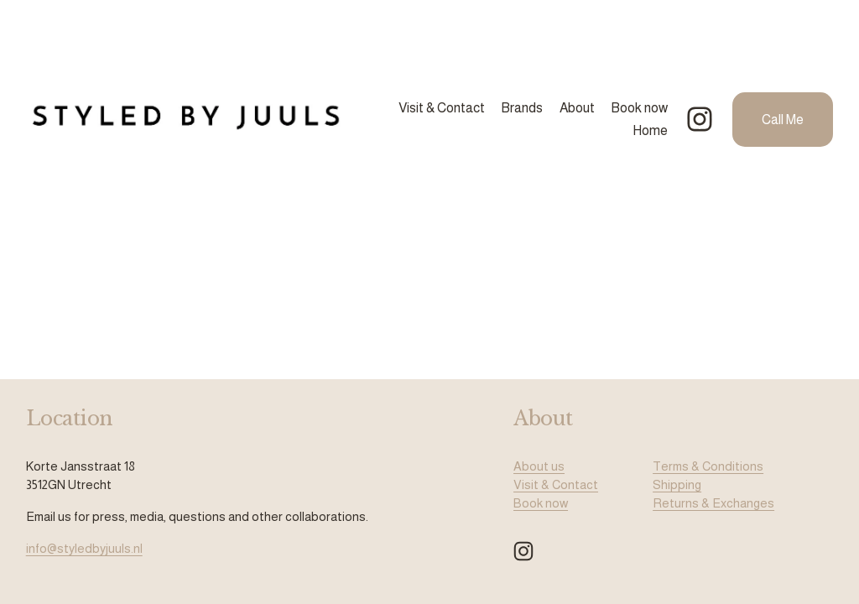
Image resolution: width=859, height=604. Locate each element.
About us (539, 466)
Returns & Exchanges (713, 503)
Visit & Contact (441, 108)
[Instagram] (700, 119)
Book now (639, 108)
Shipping (677, 485)
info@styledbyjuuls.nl (84, 548)
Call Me (783, 119)
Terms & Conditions (708, 466)
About (577, 108)
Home (650, 130)
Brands (522, 108)
